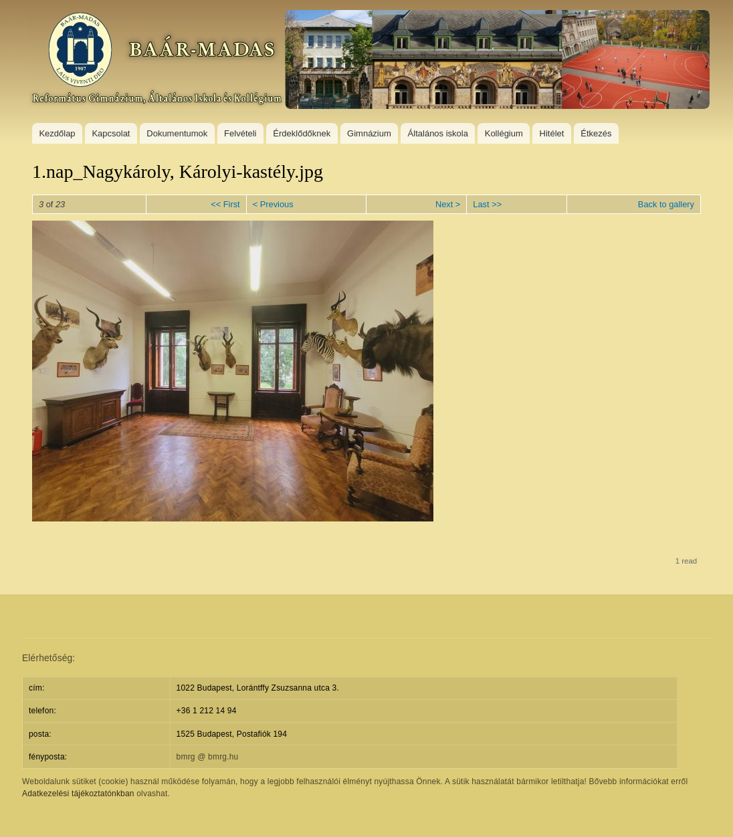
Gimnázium (369, 133)
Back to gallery (666, 204)
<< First (225, 204)
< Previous (273, 204)
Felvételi (240, 133)
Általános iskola (438, 133)
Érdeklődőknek (301, 133)
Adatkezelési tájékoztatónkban (78, 793)
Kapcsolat (111, 133)
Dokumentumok (176, 133)
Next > (447, 204)
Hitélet (552, 133)
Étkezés (596, 133)
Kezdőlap (57, 133)
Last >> (487, 204)
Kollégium (504, 133)
